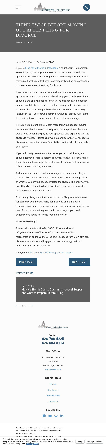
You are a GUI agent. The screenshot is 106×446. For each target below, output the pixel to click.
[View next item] (31, 306)
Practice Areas (53, 395)
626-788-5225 (53, 339)
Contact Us (53, 401)
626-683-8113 (53, 343)
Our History (52, 390)
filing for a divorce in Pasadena (41, 68)
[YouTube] (50, 415)
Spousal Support (65, 252)
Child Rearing (49, 252)
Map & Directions (53, 369)
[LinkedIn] (61, 415)
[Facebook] (44, 415)
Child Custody (35, 252)
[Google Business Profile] (56, 415)
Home (53, 384)
